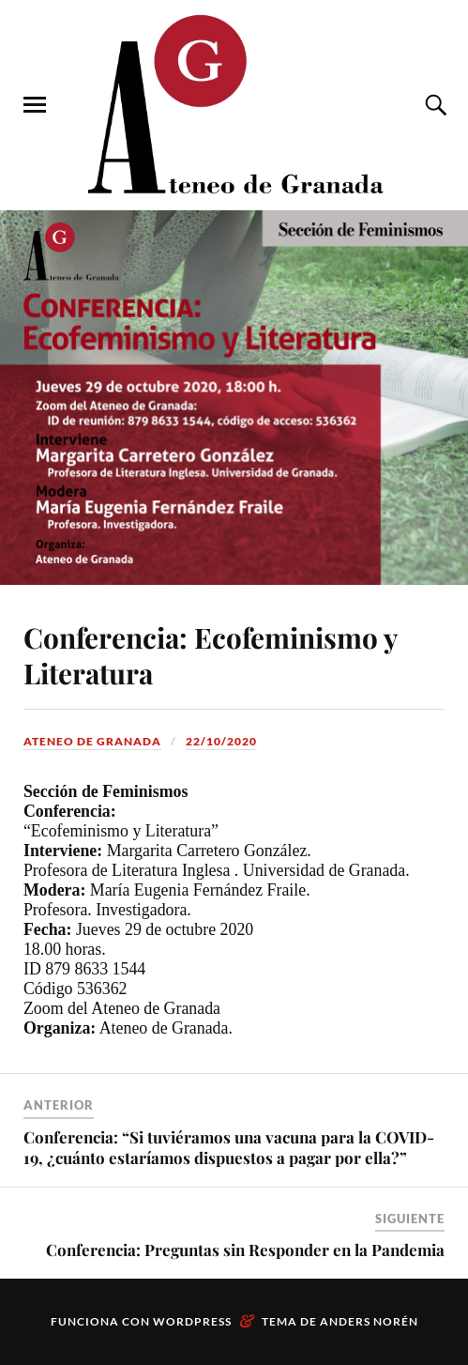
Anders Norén (369, 1321)
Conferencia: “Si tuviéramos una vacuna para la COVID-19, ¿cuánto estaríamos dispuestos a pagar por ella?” (228, 1147)
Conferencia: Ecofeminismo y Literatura (210, 654)
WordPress (192, 1321)
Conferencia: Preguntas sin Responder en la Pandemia (245, 1249)
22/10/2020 (221, 741)
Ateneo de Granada (92, 741)
